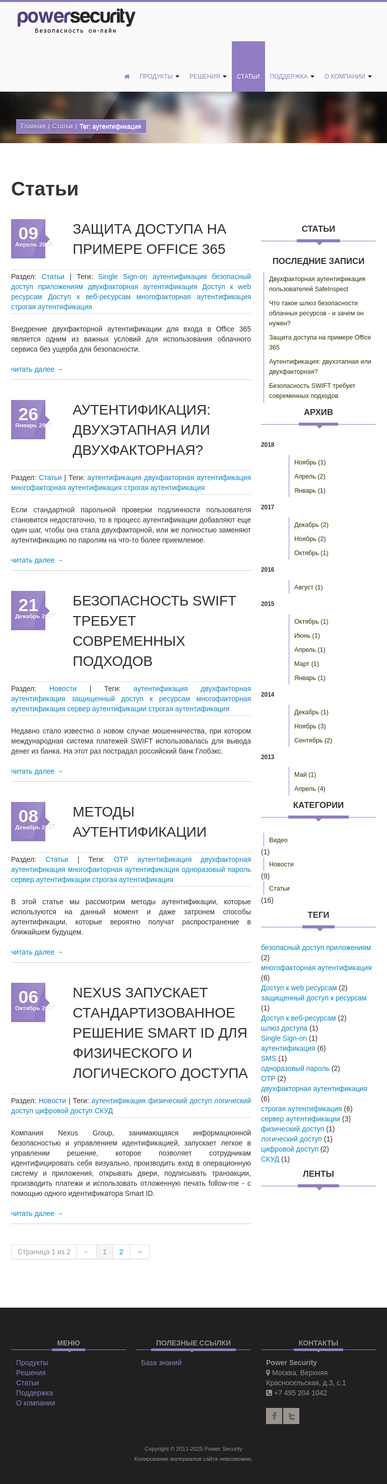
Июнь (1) (307, 635)
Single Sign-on (123, 277)
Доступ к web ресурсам (299, 988)
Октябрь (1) (311, 553)
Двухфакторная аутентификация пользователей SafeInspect (317, 284)
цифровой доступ (64, 1111)
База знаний (161, 1363)
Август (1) (308, 587)
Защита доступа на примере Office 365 (320, 342)
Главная (33, 126)
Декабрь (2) (311, 524)
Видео (278, 840)
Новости (63, 689)
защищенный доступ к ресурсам (131, 699)
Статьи (248, 76)
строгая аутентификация (51, 307)
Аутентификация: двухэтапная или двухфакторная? (142, 430)
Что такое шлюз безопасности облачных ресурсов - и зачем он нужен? (316, 313)
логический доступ (291, 1139)
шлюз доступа (284, 1028)
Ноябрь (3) (310, 726)
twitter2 (291, 1416)
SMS (268, 1058)
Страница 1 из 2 (44, 1252)
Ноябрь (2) (310, 539)
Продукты (159, 76)
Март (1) (306, 663)
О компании (348, 76)
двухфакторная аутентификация (143, 287)
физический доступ (180, 1101)
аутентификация (180, 277)
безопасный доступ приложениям (316, 947)
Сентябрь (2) (313, 740)
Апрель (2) (310, 476)
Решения (208, 76)
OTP (121, 859)
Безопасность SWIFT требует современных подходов (312, 390)
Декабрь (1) (311, 712)
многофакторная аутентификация (194, 297)
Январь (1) (310, 490)
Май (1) (305, 774)
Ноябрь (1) (310, 462)
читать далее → (37, 369)
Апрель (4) (310, 788)
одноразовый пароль (216, 869)
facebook (274, 1416)
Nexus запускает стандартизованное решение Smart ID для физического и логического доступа (160, 1033)
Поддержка (292, 76)
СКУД (104, 1111)
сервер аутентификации (107, 709)
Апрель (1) (310, 649)
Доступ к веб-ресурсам (89, 297)
